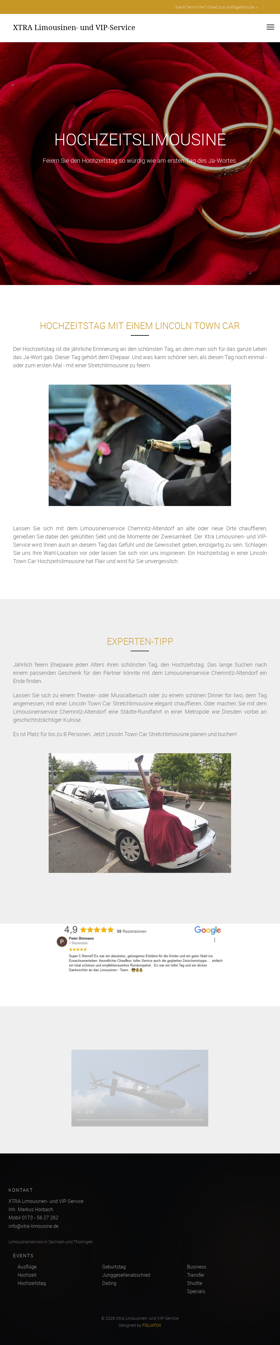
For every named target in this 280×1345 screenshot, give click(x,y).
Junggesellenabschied (126, 1275)
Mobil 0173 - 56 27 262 (33, 1217)
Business (196, 1266)
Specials (196, 1291)
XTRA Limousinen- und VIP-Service (74, 27)
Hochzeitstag (32, 1283)
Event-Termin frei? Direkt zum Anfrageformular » (216, 7)
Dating (109, 1283)
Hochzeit (27, 1275)
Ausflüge (27, 1266)
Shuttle (194, 1283)
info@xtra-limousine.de (33, 1226)
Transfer (195, 1275)
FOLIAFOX (151, 1325)
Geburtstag (114, 1266)
